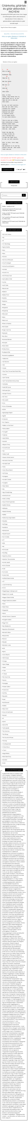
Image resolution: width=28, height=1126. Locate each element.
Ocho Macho (6, 654)
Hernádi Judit (6, 463)
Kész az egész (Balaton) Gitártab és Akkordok (14, 37)
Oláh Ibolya (5, 658)
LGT (3, 581)
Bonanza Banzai (6, 339)
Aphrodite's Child (7, 279)
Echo (3, 403)
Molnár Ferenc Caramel (9, 616)
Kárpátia (4, 521)
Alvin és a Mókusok (7, 260)
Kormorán (5, 572)
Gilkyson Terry (6, 444)
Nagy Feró (5, 623)
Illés (3, 489)
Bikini (3, 317)
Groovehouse (6, 447)
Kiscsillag (4, 553)
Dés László (5, 400)
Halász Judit (5, 454)
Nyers (4, 651)
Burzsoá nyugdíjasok (8, 355)
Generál (4, 441)
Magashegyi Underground (9, 591)
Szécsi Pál (5, 725)
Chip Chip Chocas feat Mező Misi (11, 371)
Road (3, 699)
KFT (3, 540)
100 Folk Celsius (6, 234)
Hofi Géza (5, 473)
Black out (5, 320)
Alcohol (4, 256)
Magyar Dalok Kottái (17, 34)
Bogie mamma (6, 330)
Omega (4, 661)
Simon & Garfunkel (7, 712)
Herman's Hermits (7, 460)
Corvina (4, 374)
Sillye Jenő (5, 709)
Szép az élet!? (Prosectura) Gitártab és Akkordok (13, 213)
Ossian (4, 667)
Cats (3, 365)
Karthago (5, 524)
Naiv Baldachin (6, 626)
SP (3, 718)
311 (3, 240)
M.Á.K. (4, 588)
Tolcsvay (4, 740)
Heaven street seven (8, 457)
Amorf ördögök (6, 263)
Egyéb (4, 416)
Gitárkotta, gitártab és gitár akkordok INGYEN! (14, 8)
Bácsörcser (5, 288)
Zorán (4, 763)
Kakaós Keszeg (6, 511)
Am (6, 76)
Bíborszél (5, 314)
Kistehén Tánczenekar (8, 559)
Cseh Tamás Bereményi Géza (10, 381)
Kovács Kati (5, 575)
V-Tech (4, 750)
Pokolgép (5, 683)
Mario (3, 603)
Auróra (4, 282)
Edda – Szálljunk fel (8, 206)
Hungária (4, 482)
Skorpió (4, 715)
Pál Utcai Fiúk (6, 677)
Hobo (4, 466)
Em (7, 69)
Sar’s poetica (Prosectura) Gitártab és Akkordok (13, 217)
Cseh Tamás (5, 377)
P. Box (4, 670)
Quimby (4, 693)
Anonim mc (5, 272)
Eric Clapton (5, 422)
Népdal (4, 642)
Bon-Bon (4, 336)
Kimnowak (5, 549)
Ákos (3, 250)
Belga (4, 304)
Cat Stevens (5, 361)
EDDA (4, 409)
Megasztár (5, 610)
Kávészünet (5, 530)
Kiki (3, 546)
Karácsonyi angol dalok (8, 517)
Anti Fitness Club (7, 275)
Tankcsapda (5, 728)
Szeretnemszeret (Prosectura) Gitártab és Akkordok (11, 209)
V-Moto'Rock (6, 747)
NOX (3, 648)
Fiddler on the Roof (7, 425)
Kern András (5, 537)
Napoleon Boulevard (8, 629)
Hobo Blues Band (7, 470)
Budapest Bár (6, 352)
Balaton (6, 34)
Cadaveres (5, 358)
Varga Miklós (5, 753)
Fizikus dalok (5, 428)
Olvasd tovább (8, 169)
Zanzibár (4, 759)
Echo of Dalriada (7, 406)
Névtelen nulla (6, 645)
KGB (3, 543)
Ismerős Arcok (6, 495)
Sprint (4, 721)
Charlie (4, 368)
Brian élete (5, 346)
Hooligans (5, 476)
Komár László (6, 562)
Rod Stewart (5, 702)
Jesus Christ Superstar (8, 502)
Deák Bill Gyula (6, 387)
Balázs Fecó (5, 295)
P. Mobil (4, 674)
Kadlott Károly (6, 505)
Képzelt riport (6, 533)
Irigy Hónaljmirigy (7, 492)
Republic (4, 696)
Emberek (5, 419)
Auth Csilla (5, 285)
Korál (3, 568)
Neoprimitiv (5, 635)
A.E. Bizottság (6, 244)
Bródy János (5, 349)
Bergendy (5, 310)
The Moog (5, 734)
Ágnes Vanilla (6, 247)
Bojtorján (4, 333)
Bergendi (5, 307)
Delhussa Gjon (6, 390)
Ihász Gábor (5, 486)
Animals (4, 269)
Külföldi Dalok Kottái (8, 578)
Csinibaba (5, 384)
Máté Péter (5, 607)
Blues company (6, 323)
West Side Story (6, 756)
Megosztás (14, 185)
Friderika (4, 435)
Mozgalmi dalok (6, 619)
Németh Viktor (6, 632)
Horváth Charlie (6, 479)
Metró (4, 613)
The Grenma (5, 731)
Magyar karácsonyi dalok (9, 600)
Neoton (4, 639)
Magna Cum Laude (7, 594)
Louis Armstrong (7, 584)
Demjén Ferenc (6, 393)
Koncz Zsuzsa (6, 565)
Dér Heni (4, 396)
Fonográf (4, 432)
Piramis (4, 680)
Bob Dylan (5, 326)
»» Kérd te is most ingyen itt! (18, 164)
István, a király (6, 498)
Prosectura (5, 689)
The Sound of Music (7, 737)
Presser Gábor (6, 686)
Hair (3, 451)
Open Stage (5, 664)
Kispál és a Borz (6, 556)
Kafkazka (4, 508)
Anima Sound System (8, 266)
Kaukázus (5, 527)
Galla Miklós (5, 438)
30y (3, 237)
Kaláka (4, 514)
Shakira (4, 705)
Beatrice (4, 301)
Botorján (4, 342)
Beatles (4, 298)
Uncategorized (6, 744)
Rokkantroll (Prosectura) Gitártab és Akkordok (13, 222)
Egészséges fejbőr (7, 412)
